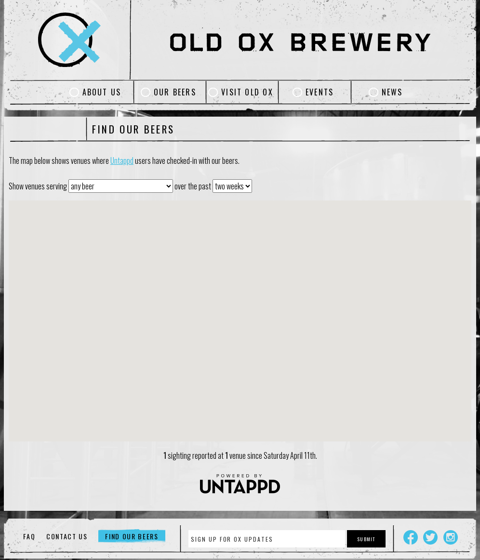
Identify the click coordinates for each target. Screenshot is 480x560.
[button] (240, 315)
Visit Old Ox (247, 92)
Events (319, 92)
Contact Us (67, 536)
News (392, 92)
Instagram (450, 537)
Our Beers (175, 92)
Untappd (121, 160)
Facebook (410, 537)
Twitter (430, 537)
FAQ (29, 536)
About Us (101, 92)
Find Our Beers (132, 536)
